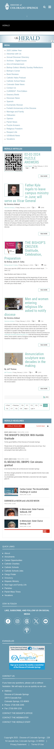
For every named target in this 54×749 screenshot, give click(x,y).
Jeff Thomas (8, 372)
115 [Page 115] (45, 405)
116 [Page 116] (7, 408)
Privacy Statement (18, 744)
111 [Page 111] (27, 405)
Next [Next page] (25, 408)
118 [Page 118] (16, 408)
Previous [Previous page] (16, 405)
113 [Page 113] (36, 405)
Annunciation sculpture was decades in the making (14, 359)
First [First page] (8, 405)
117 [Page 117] (11, 408)
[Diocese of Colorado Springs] (21, 6)
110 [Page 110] (22, 405)
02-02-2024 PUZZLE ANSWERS (13, 162)
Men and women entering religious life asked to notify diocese (14, 304)
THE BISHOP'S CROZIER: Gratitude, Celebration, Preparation (14, 247)
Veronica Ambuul (9, 207)
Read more (44, 176)
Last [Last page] (32, 408)
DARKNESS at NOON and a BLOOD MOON (21, 500)
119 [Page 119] (21, 408)
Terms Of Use (37, 744)
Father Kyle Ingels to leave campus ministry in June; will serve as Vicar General (14, 190)
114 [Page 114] (41, 405)
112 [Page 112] (31, 405)
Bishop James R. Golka (11, 265)
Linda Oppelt (28, 166)
